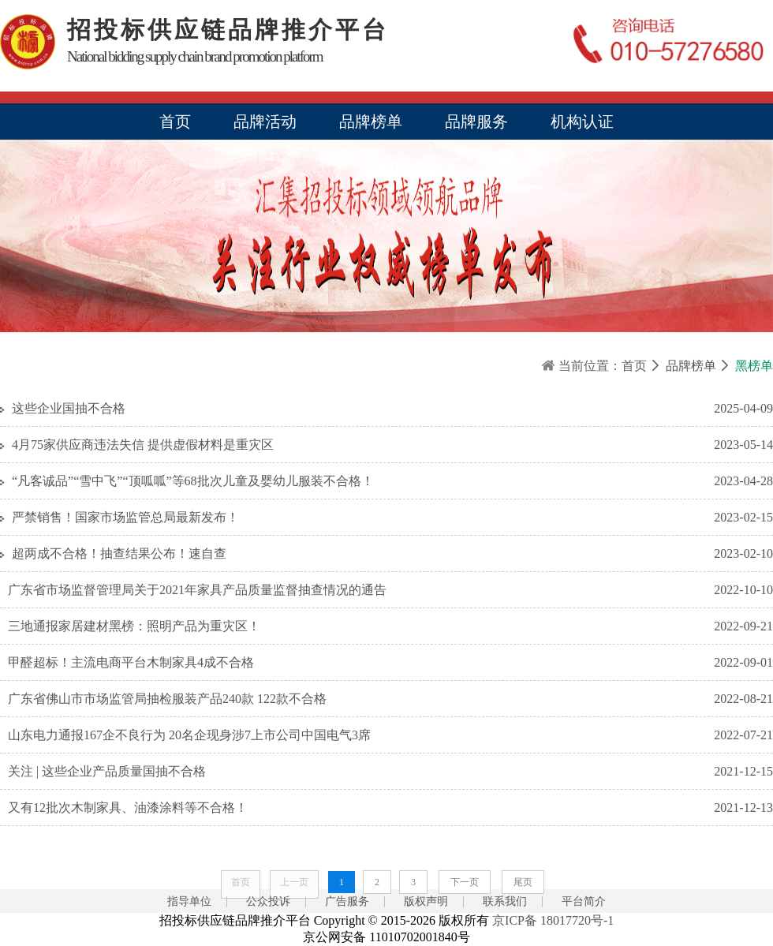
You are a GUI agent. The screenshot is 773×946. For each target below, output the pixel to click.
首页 (175, 121)
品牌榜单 (370, 121)
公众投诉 (268, 901)
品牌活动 (265, 121)
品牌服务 (476, 121)
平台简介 (584, 901)
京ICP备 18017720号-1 (553, 920)
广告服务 (347, 901)
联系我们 (505, 901)
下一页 (464, 882)
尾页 (522, 882)
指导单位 (189, 901)
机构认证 (582, 121)
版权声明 (426, 901)
